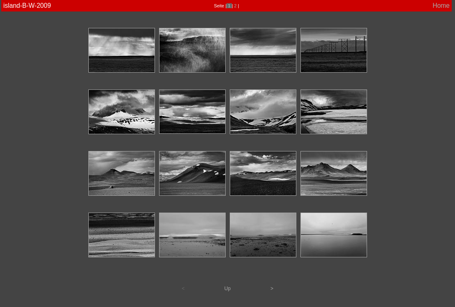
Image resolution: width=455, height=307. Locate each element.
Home (441, 5)
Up (227, 288)
